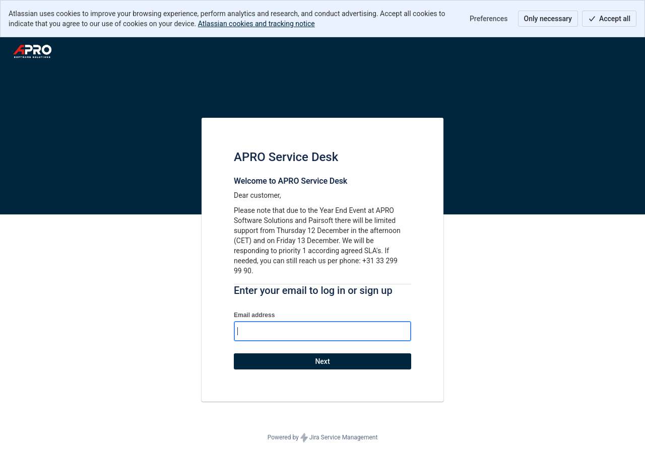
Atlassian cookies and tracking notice (256, 24)
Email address (254, 315)
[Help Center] (32, 51)
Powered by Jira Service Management (323, 438)
